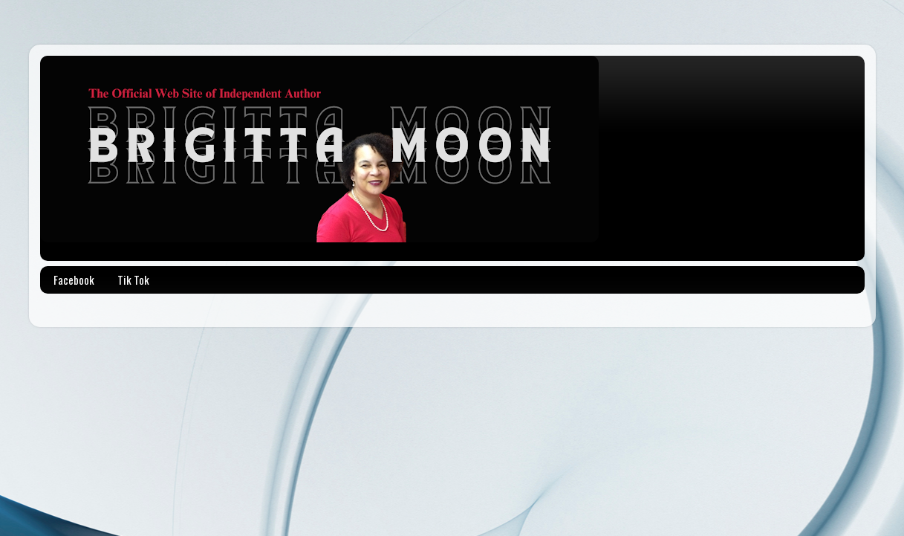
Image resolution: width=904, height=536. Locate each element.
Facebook (73, 279)
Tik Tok (133, 279)
